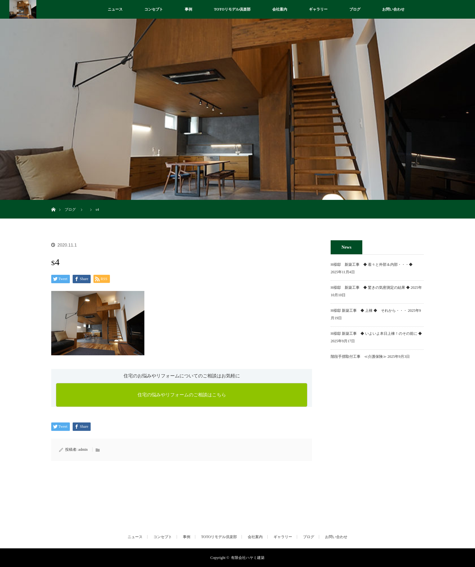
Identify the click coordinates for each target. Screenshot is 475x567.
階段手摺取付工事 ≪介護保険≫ (359, 356)
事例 (188, 9)
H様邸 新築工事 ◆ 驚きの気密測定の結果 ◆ (370, 287)
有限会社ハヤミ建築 (248, 557)
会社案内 (279, 9)
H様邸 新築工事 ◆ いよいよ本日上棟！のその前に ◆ (376, 333)
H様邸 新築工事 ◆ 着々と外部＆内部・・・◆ (373, 264)
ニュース (115, 9)
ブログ (354, 9)
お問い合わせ (393, 9)
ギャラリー (318, 9)
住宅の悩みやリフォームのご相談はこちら (182, 394)
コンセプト (153, 9)
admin (83, 449)
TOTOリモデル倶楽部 (232, 9)
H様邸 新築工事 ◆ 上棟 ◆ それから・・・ (369, 310)
